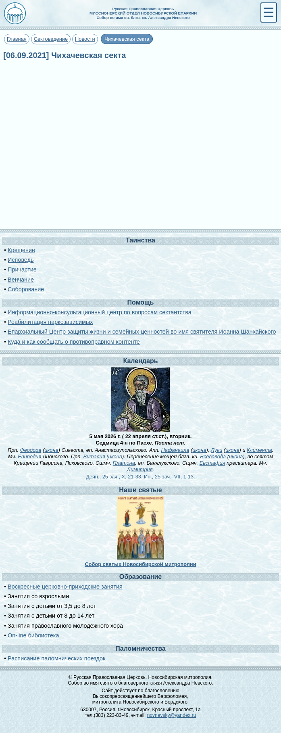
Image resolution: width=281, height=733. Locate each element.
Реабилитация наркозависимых (50, 322)
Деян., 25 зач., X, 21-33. (114, 477)
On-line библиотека (33, 635)
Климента (259, 450)
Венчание (21, 279)
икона (51, 450)
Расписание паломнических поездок (56, 658)
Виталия (94, 456)
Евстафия (212, 463)
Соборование (26, 289)
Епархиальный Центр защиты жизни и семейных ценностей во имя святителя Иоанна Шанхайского (142, 331)
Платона (124, 463)
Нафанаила (175, 450)
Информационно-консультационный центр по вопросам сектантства (99, 312)
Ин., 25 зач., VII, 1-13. (169, 477)
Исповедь (20, 260)
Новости (85, 39)
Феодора (31, 450)
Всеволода (213, 456)
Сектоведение (51, 39)
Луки (216, 450)
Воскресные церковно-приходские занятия (65, 586)
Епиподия (29, 456)
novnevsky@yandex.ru (171, 715)
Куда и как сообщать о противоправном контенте (74, 341)
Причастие (22, 269)
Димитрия (140, 469)
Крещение (21, 250)
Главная (17, 39)
